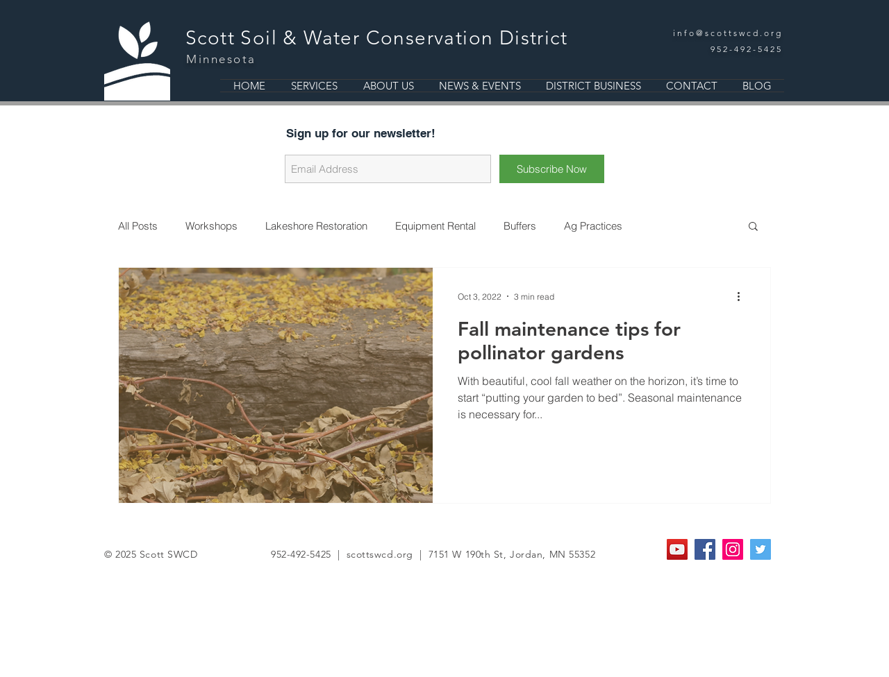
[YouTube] (677, 549)
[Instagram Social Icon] (732, 549)
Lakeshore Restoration (316, 225)
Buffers (520, 225)
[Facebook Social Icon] (705, 549)
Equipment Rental (435, 225)
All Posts (138, 225)
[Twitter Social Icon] (760, 549)
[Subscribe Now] (551, 169)
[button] (753, 227)
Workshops (211, 225)
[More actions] (743, 296)
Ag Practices (593, 225)
